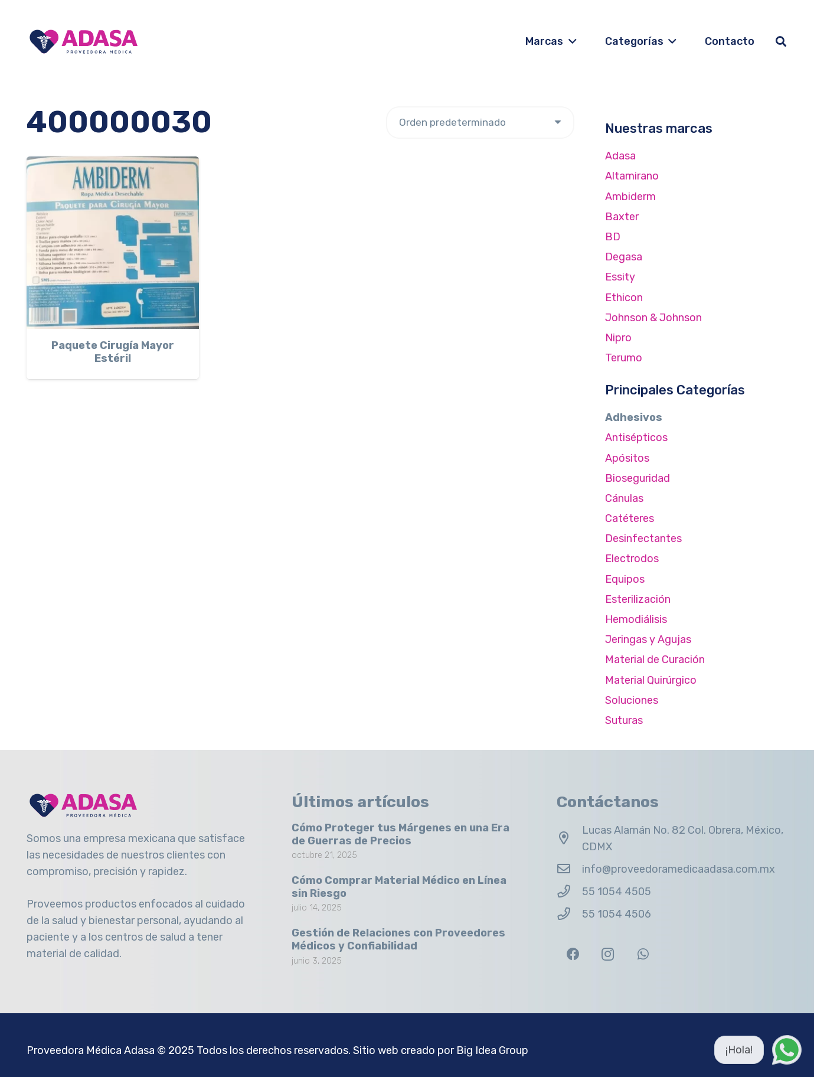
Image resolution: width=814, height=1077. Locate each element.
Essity (620, 276)
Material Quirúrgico (651, 680)
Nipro (618, 337)
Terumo (623, 357)
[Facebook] (573, 954)
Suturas (624, 720)
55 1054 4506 (616, 914)
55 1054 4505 (616, 891)
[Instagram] (607, 954)
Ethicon (624, 297)
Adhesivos (633, 417)
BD (612, 236)
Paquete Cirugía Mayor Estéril (112, 352)
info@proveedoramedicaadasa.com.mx (678, 869)
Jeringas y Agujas (648, 639)
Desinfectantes (643, 538)
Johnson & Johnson (653, 317)
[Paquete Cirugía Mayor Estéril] (113, 242)
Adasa (620, 155)
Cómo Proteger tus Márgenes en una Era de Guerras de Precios (400, 834)
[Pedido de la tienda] (480, 122)
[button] (570, 41)
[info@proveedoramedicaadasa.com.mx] (569, 869)
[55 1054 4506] (569, 914)
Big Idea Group (492, 1050)
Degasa (623, 256)
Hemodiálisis (636, 619)
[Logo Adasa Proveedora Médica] (83, 41)
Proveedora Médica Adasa (91, 1050)
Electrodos (632, 558)
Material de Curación (655, 659)
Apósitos (627, 458)
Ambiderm (630, 196)
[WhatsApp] (643, 954)
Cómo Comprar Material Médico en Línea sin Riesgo (399, 887)
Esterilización (638, 599)
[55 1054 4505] (569, 891)
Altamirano (632, 175)
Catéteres (629, 518)
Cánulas (624, 498)
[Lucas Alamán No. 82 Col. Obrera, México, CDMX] (569, 838)
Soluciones (631, 700)
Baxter (622, 216)
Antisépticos (636, 437)
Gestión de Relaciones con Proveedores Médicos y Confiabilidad (398, 939)
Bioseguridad (637, 478)
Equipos (625, 579)
